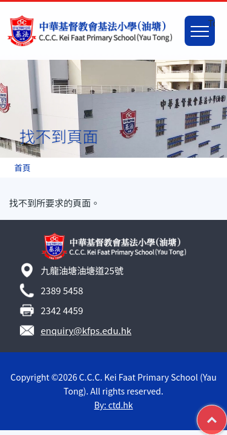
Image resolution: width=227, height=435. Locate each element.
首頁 (22, 167)
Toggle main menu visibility (203, 24)
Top (226, 412)
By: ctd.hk (113, 405)
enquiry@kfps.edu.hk (86, 330)
